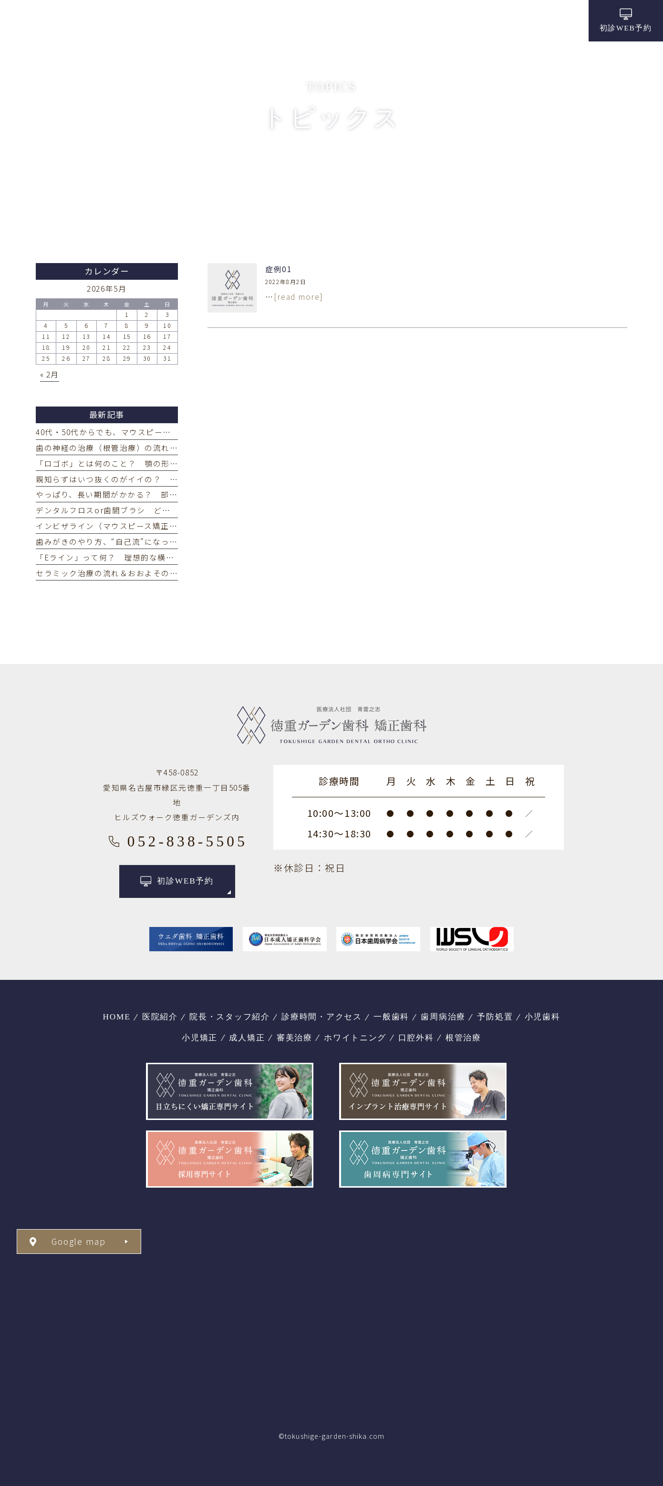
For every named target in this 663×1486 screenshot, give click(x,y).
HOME (116, 1016)
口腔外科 (416, 1037)
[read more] (298, 296)
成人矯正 (247, 1037)
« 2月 (49, 374)
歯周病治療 (443, 1016)
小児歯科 (542, 1016)
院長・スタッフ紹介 (229, 1016)
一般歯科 (391, 1016)
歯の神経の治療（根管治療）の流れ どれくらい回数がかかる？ (157, 447)
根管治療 (463, 1037)
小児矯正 (200, 1037)
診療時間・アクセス (321, 1016)
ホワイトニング (355, 1037)
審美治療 (294, 1037)
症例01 (278, 269)
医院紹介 (160, 1016)
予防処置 (495, 1016)
